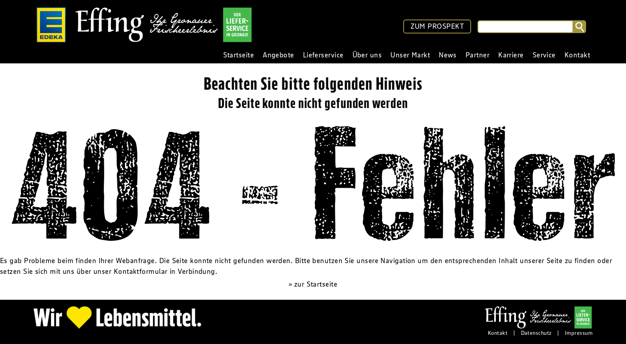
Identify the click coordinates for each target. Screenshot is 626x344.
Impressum (578, 332)
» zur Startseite (313, 284)
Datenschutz (536, 332)
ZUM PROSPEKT (437, 26)
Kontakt (497, 332)
